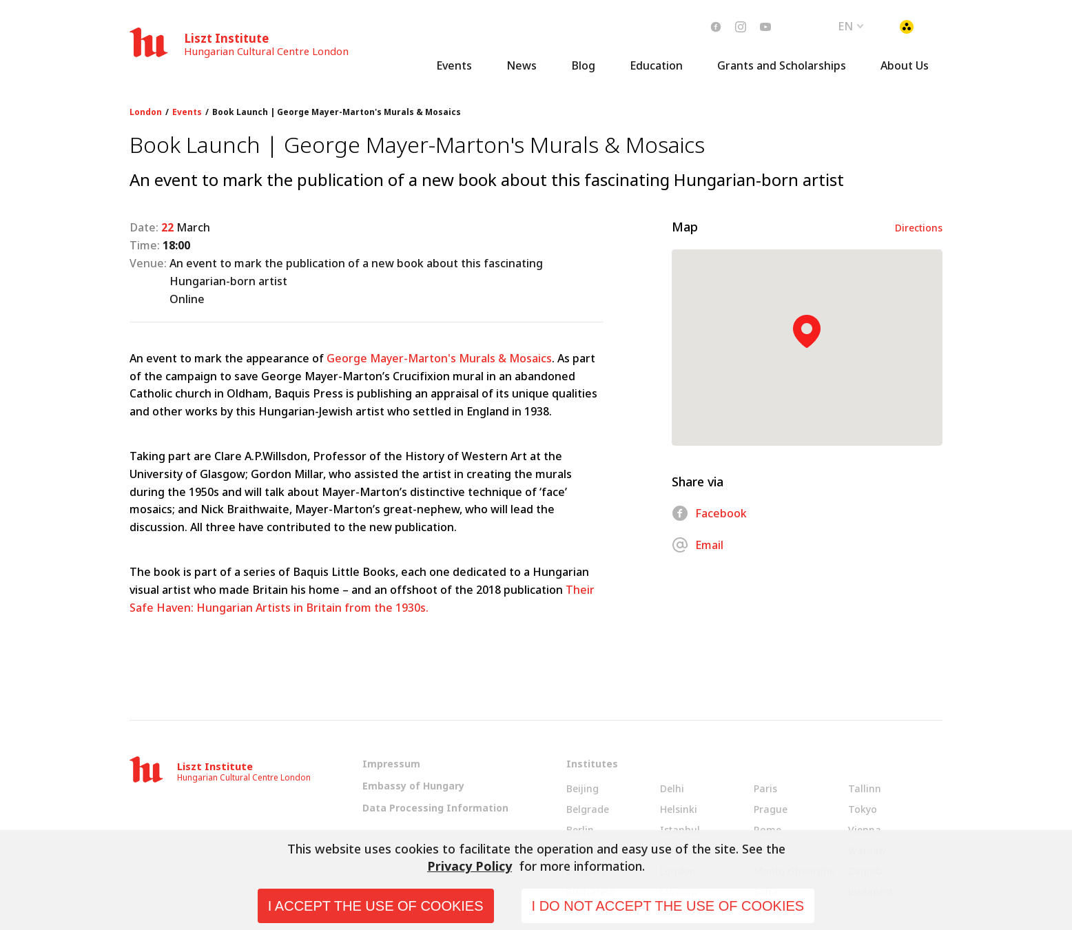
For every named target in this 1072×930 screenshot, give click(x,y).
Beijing (582, 788)
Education (656, 65)
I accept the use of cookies (376, 905)
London (146, 112)
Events (454, 65)
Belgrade (587, 809)
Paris (765, 788)
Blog (583, 65)
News (521, 65)
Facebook (709, 513)
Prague (770, 809)
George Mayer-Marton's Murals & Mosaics (439, 358)
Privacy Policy (469, 866)
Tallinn (864, 788)
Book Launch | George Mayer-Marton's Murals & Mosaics (336, 112)
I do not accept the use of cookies (668, 905)
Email (697, 545)
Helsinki (678, 809)
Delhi (672, 788)
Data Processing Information (435, 807)
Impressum (391, 763)
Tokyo (862, 809)
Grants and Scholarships (781, 65)
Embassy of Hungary (413, 785)
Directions (918, 227)
